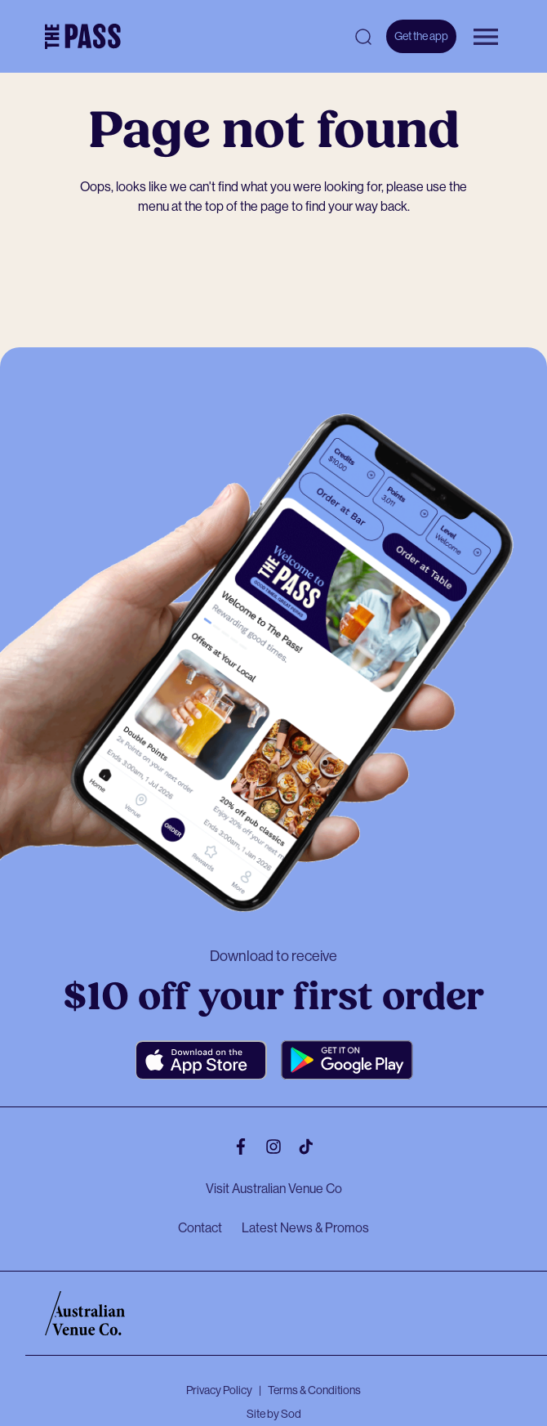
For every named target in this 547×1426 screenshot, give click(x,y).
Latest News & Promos (305, 1228)
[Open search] (363, 37)
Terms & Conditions (314, 1390)
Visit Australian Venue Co (274, 1188)
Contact (200, 1228)
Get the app (421, 35)
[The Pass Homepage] (83, 37)
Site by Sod (274, 1413)
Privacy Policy (219, 1390)
